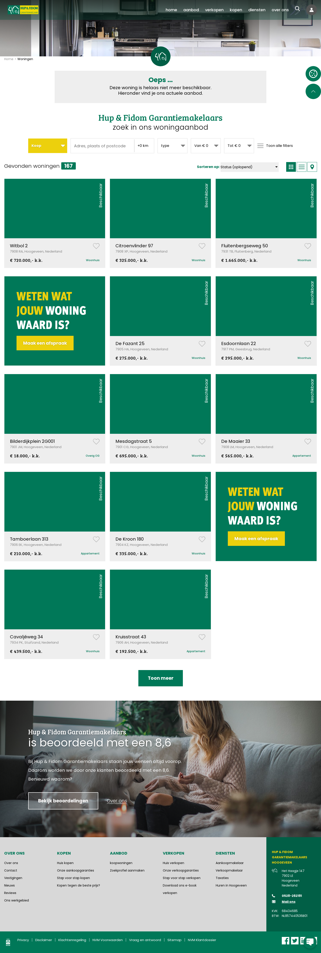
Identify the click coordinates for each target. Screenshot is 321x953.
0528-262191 (292, 896)
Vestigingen (13, 878)
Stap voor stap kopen (73, 878)
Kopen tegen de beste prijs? (78, 885)
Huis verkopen (173, 863)
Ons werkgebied (16, 900)
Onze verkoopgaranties (181, 870)
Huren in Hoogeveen (231, 885)
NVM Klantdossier (202, 940)
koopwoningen (121, 863)
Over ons (11, 863)
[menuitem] (171, 10)
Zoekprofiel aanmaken (127, 870)
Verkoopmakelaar (229, 870)
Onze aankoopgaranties (75, 870)
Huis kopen (65, 863)
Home (8, 59)
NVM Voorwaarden (108, 940)
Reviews (10, 893)
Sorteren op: (208, 166)
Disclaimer (43, 940)
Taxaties (222, 878)
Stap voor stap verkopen (181, 878)
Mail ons (288, 901)
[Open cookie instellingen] (313, 73)
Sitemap (174, 940)
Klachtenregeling (72, 940)
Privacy (23, 940)
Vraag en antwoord (145, 940)
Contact (10, 870)
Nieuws (9, 885)
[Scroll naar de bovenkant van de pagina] (313, 91)
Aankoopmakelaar (230, 863)
